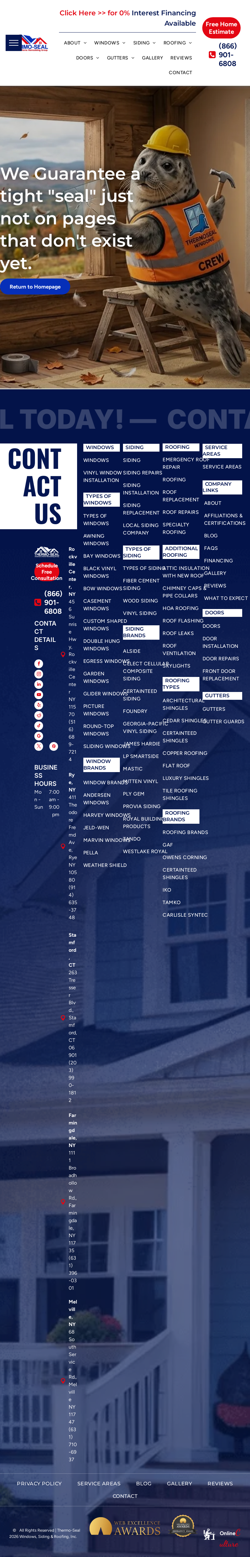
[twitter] (38, 747)
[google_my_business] (38, 737)
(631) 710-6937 (73, 1444)
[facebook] (38, 664)
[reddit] (38, 716)
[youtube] (38, 695)
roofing (177, 681)
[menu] (14, 43)
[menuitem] (75, 43)
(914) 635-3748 (73, 902)
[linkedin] (38, 685)
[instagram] (38, 675)
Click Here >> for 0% (95, 13)
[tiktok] (38, 726)
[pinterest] (53, 747)
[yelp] (38, 706)
